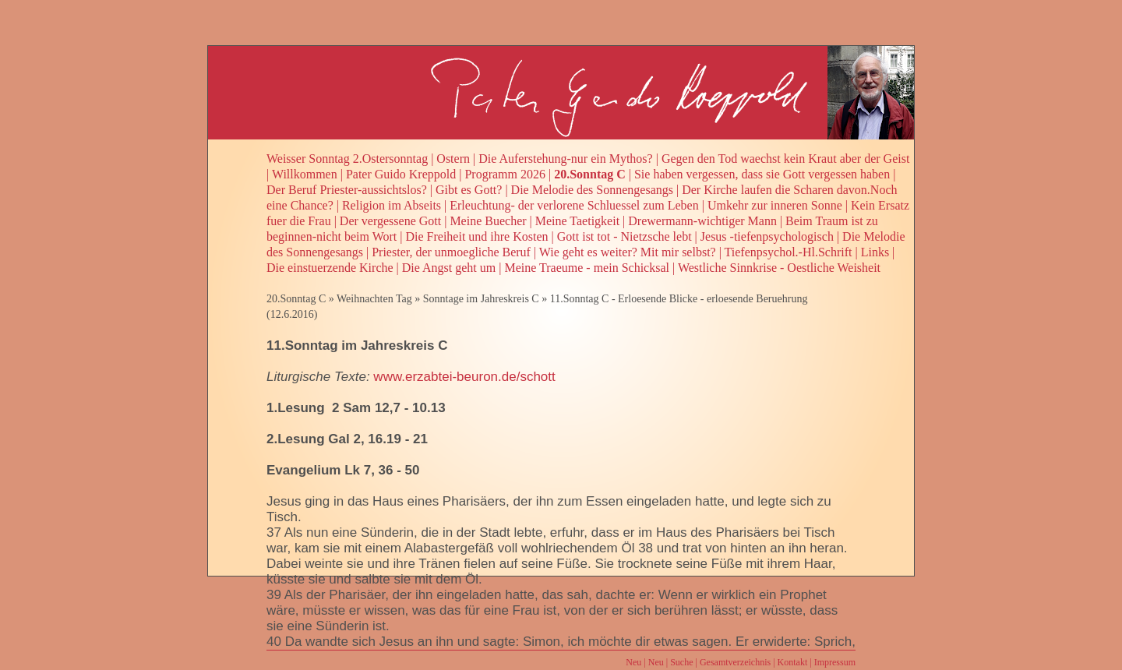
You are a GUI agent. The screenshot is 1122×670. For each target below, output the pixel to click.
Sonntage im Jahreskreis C (481, 299)
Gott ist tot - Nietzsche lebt (624, 236)
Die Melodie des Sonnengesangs (592, 189)
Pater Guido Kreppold (401, 174)
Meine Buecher (488, 220)
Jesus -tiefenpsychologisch (767, 236)
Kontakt (793, 662)
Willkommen (304, 174)
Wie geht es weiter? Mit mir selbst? (627, 252)
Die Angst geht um (449, 267)
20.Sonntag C (590, 174)
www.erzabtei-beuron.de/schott (464, 376)
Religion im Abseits (391, 205)
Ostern (453, 158)
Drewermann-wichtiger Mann (702, 220)
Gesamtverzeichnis (735, 662)
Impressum (835, 662)
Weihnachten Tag (374, 299)
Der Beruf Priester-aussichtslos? (346, 189)
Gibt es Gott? (469, 189)
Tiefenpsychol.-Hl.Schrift (788, 252)
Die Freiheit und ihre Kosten (476, 236)
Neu (633, 662)
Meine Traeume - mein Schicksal (586, 267)
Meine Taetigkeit (577, 220)
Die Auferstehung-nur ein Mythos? (565, 158)
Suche (681, 662)
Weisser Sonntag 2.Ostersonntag (347, 158)
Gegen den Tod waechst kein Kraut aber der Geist (785, 158)
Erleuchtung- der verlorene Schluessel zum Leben (574, 205)
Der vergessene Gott (390, 220)
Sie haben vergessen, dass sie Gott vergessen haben (762, 174)
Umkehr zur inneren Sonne (774, 205)
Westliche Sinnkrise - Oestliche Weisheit (779, 267)
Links (875, 252)
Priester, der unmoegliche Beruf (451, 252)
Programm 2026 (504, 174)
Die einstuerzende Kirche (329, 267)
